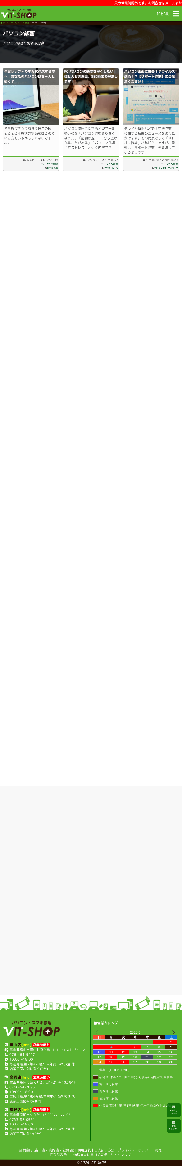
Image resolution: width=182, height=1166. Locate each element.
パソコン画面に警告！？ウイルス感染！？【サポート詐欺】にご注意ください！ (149, 77)
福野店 (68, 1150)
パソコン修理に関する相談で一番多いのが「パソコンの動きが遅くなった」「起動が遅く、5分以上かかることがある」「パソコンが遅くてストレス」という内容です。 (90, 139)
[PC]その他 (52, 169)
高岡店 (54, 1150)
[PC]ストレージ (111, 169)
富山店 (40, 1150)
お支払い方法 (104, 1150)
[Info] (26, 1045)
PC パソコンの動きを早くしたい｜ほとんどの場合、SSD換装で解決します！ (91, 77)
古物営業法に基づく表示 (88, 1154)
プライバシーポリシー (135, 1150)
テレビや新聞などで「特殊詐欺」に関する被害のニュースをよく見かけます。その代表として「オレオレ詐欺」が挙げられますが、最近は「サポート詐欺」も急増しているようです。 (149, 141)
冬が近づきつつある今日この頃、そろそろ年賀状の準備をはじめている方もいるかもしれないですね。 (29, 136)
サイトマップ (121, 1154)
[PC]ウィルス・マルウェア (166, 169)
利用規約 (84, 1150)
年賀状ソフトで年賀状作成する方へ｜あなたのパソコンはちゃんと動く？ (29, 77)
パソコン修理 (50, 165)
